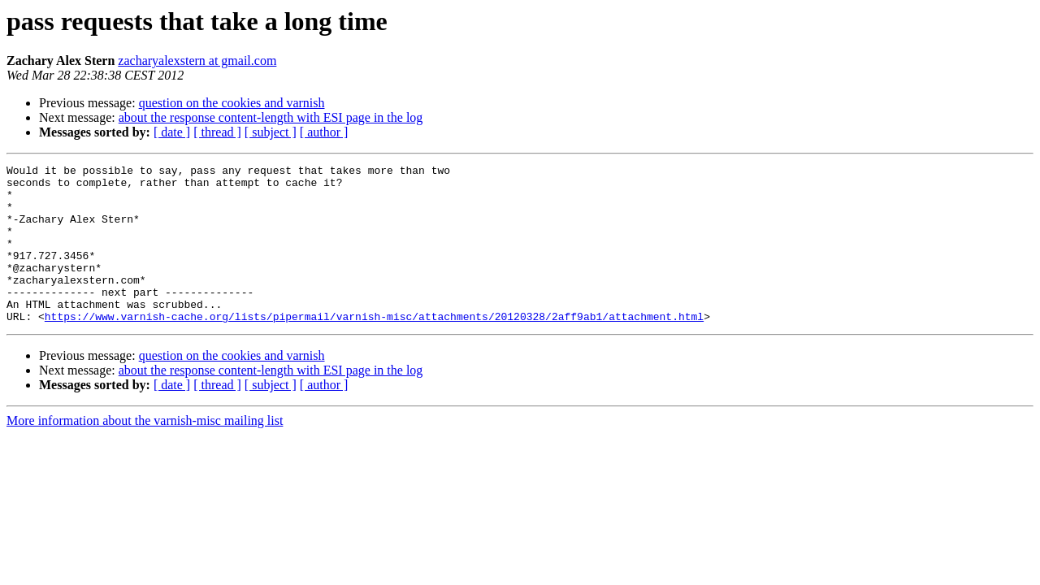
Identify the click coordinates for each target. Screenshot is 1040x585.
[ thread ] (217, 132)
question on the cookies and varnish (232, 103)
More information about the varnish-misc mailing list (144, 452)
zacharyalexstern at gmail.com (197, 60)
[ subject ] (271, 132)
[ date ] (172, 132)
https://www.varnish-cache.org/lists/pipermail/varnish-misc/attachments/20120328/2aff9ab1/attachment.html (374, 347)
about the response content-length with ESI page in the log (271, 117)
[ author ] (324, 132)
